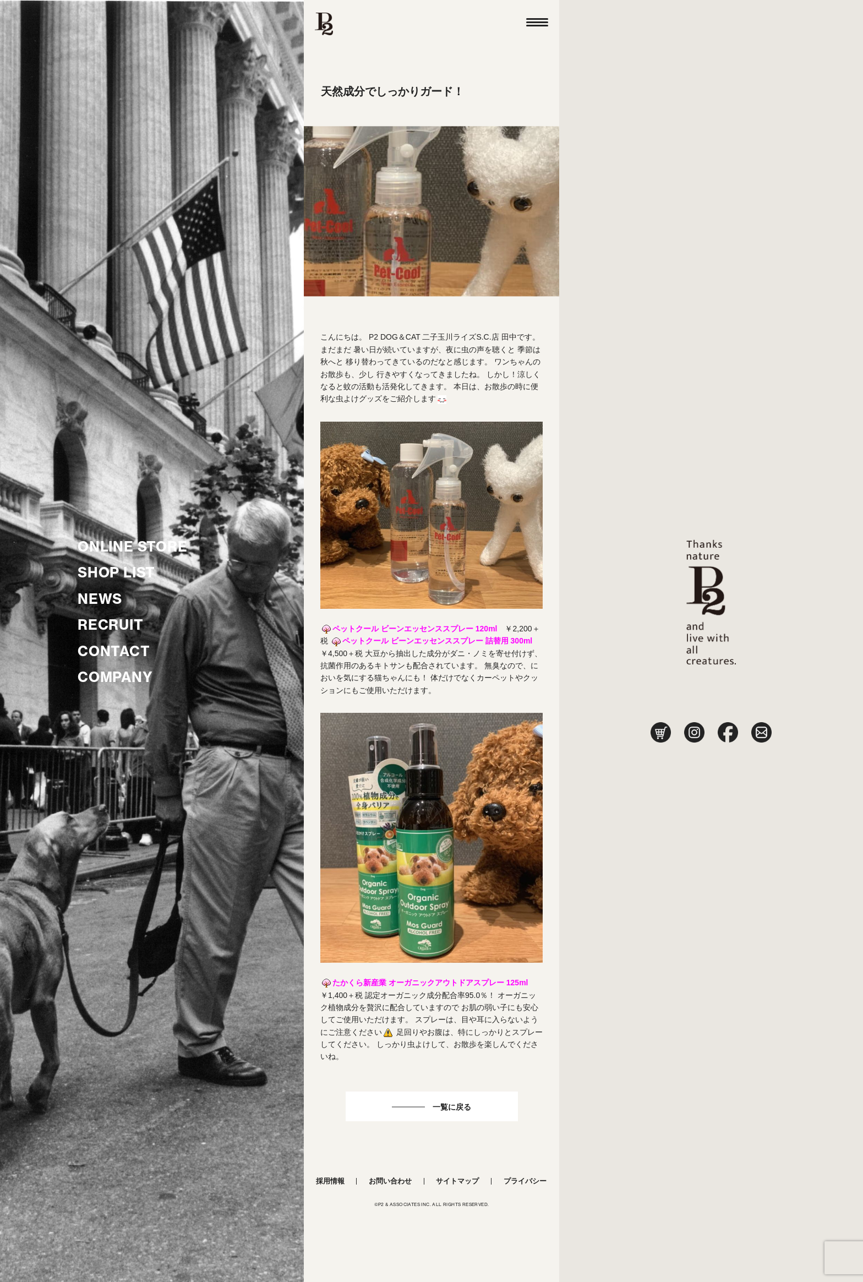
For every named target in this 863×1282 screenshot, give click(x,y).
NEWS (100, 599)
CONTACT (114, 651)
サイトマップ (457, 1181)
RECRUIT (111, 625)
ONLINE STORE (133, 546)
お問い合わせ (390, 1181)
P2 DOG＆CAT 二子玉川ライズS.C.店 (434, 336)
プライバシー (525, 1181)
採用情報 (330, 1181)
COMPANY (115, 677)
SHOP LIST (116, 572)
